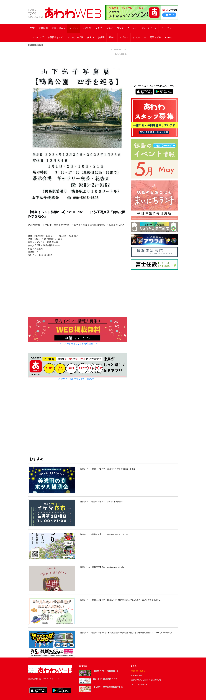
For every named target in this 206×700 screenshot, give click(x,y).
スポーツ (123, 37)
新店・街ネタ (58, 28)
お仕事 (101, 37)
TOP (32, 28)
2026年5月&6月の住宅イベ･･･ (106, 679)
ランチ (120, 28)
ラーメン (132, 28)
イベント (73, 28)
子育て (98, 28)
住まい (90, 37)
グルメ (109, 28)
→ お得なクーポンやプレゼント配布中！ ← (77, 379)
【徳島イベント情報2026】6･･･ (107, 671)
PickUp (168, 37)
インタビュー (139, 37)
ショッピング (37, 37)
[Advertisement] (77, 421)
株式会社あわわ (138, 671)
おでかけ (86, 28)
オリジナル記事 (75, 37)
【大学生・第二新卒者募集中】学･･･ (109, 687)
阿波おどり (155, 37)
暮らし (112, 37)
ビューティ (166, 28)
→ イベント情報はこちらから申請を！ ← (77, 343)
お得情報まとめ (55, 37)
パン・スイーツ (148, 28)
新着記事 (43, 28)
